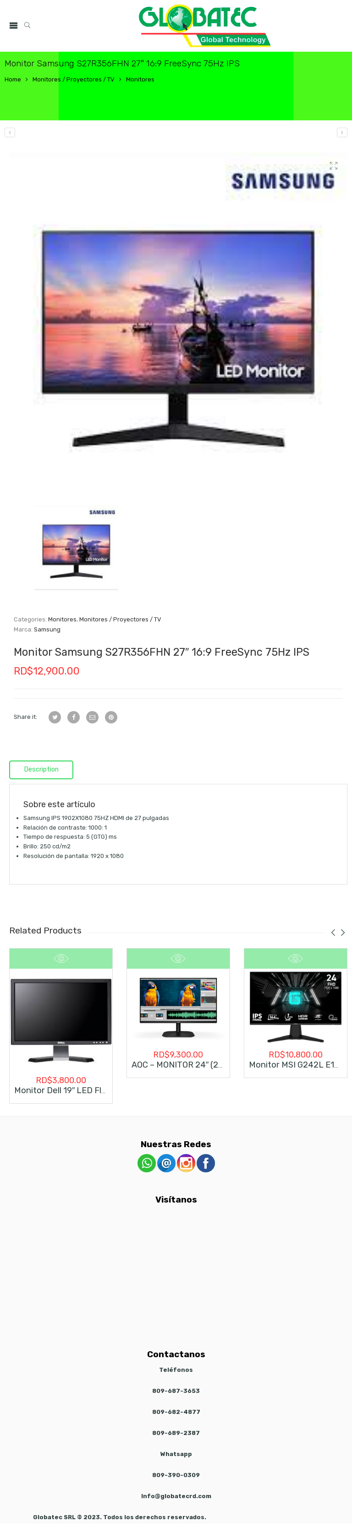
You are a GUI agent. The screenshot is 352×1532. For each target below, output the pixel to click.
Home (13, 79)
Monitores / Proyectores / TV (74, 79)
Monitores (140, 79)
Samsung (47, 629)
